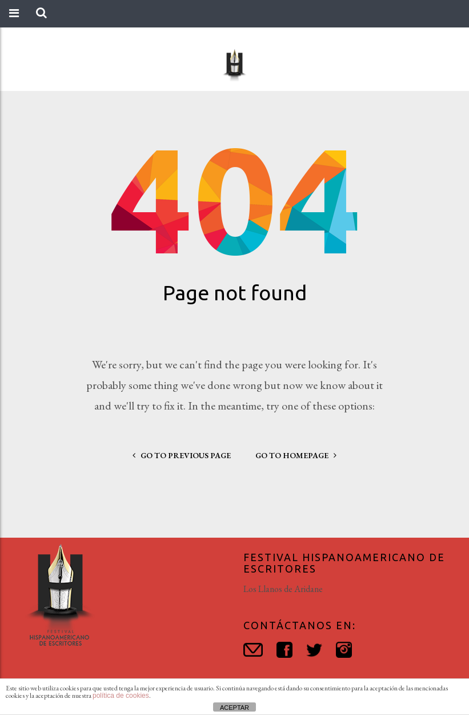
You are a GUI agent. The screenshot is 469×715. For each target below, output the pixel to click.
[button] (41, 13)
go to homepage (295, 455)
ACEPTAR (234, 707)
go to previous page (182, 455)
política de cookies (121, 696)
